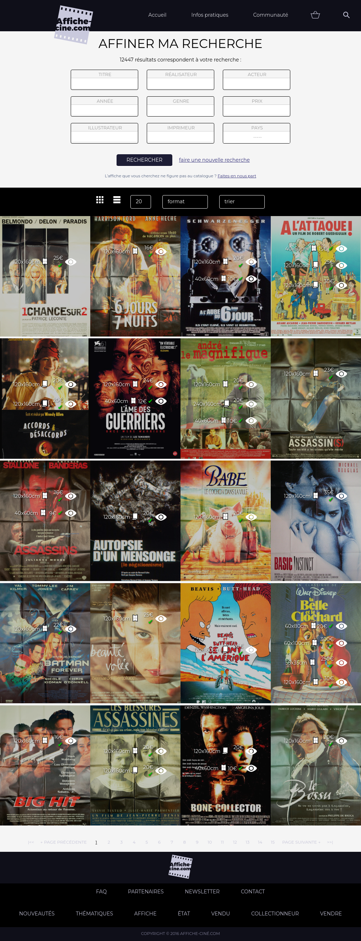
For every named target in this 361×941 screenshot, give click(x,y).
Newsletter (202, 891)
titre (104, 80)
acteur (256, 80)
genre (180, 107)
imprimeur (180, 133)
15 (273, 842)
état (184, 913)
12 (235, 842)
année (104, 106)
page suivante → (301, 842)
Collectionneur (275, 913)
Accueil (157, 15)
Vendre (331, 913)
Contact (253, 891)
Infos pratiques (209, 15)
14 (260, 842)
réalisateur (180, 80)
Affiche (145, 913)
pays (256, 134)
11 (222, 842)
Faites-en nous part (237, 175)
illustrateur (104, 133)
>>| (330, 842)
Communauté (270, 15)
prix (256, 106)
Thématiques (94, 913)
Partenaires (146, 891)
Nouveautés (37, 913)
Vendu (220, 913)
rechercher (144, 160)
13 (247, 842)
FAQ (101, 891)
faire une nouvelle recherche (214, 160)
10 (210, 842)
